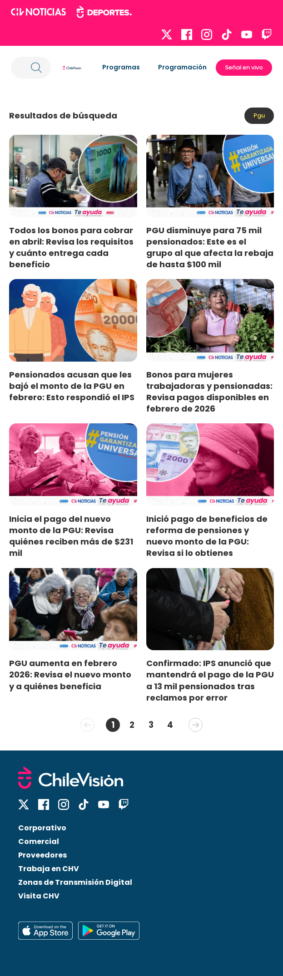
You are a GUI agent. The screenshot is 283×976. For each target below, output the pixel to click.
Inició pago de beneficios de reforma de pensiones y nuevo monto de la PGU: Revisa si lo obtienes (207, 536)
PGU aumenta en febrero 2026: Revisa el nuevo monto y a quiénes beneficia (70, 674)
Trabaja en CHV (48, 868)
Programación (182, 67)
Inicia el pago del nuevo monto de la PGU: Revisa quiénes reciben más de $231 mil (71, 536)
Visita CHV (39, 896)
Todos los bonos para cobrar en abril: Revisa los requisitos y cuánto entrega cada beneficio (71, 247)
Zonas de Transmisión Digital (75, 882)
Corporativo (42, 828)
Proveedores (42, 855)
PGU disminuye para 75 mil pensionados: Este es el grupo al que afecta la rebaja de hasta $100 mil (209, 247)
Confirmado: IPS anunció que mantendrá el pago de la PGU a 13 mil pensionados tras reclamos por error (210, 680)
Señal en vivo (244, 67)
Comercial (38, 841)
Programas (121, 67)
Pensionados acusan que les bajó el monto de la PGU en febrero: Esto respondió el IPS (71, 386)
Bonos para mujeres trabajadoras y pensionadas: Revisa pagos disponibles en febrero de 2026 (209, 391)
